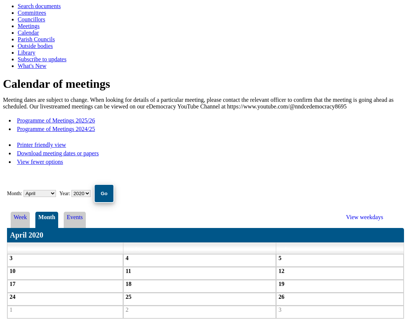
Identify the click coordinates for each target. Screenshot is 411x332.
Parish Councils (36, 39)
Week (20, 217)
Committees (32, 13)
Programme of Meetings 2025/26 (56, 120)
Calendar (28, 33)
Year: (65, 193)
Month (46, 217)
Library (26, 52)
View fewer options (40, 162)
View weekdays (364, 217)
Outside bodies (35, 46)
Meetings (29, 26)
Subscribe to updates (42, 59)
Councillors (31, 19)
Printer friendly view (41, 145)
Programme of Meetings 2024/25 (56, 129)
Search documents (39, 6)
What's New (32, 66)
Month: (14, 193)
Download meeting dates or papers (58, 153)
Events (75, 217)
